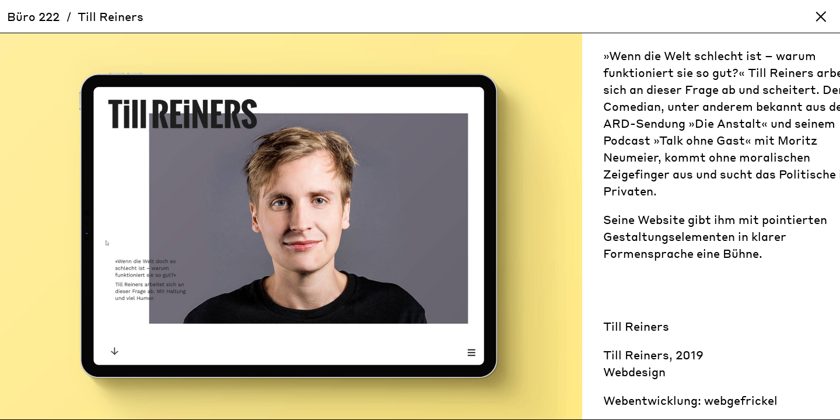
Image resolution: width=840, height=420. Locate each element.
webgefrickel (741, 400)
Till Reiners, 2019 (653, 354)
